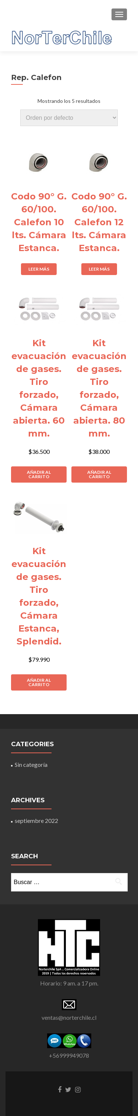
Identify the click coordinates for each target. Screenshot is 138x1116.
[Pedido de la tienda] (69, 117)
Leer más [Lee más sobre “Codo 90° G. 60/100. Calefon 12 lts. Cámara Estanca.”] (99, 269)
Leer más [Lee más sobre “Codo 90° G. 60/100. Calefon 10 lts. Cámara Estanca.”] (38, 269)
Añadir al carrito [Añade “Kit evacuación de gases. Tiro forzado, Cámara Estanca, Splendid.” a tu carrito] (39, 682)
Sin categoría (31, 764)
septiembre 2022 (36, 820)
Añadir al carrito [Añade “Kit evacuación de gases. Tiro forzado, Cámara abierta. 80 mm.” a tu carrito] (99, 474)
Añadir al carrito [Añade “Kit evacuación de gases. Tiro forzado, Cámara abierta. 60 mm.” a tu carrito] (39, 474)
